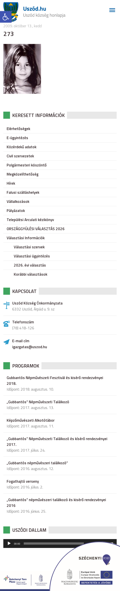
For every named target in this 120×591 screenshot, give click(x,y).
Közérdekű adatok (21, 147)
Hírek (11, 183)
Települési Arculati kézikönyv (30, 220)
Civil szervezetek (20, 156)
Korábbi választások (30, 274)
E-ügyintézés (17, 138)
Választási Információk (26, 238)
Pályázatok (16, 210)
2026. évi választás (30, 265)
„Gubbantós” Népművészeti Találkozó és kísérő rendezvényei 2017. (57, 441)
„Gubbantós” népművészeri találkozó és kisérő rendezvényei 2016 (56, 502)
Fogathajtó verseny (23, 481)
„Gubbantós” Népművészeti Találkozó (38, 402)
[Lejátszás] (9, 543)
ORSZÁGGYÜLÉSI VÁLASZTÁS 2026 (36, 229)
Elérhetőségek (18, 129)
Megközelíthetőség (22, 174)
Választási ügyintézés (32, 256)
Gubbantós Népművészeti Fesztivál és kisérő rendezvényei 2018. (55, 380)
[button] (6, 17)
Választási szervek (29, 247)
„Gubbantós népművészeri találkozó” (37, 463)
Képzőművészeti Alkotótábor (31, 420)
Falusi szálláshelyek (23, 192)
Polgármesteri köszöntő (27, 165)
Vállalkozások (18, 201)
